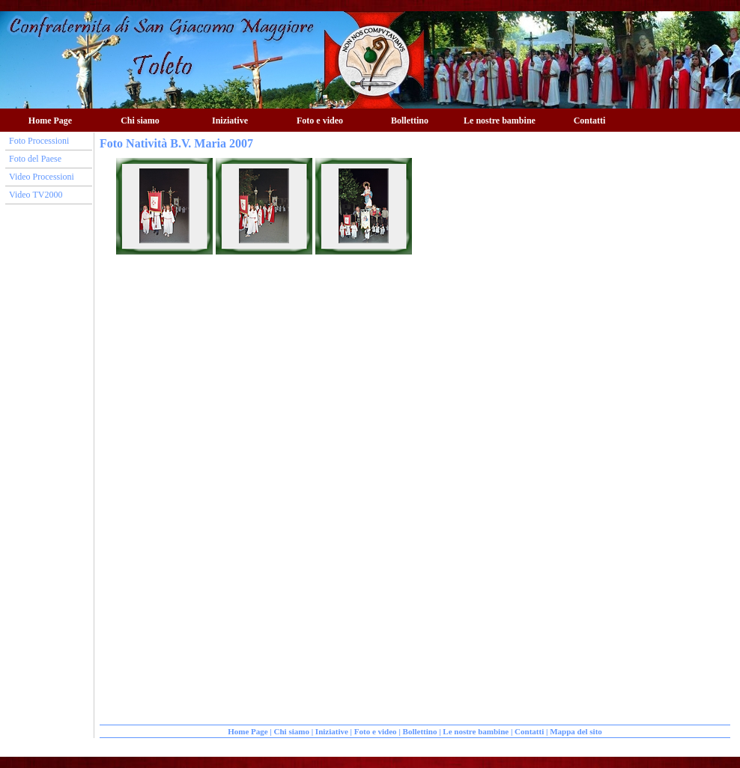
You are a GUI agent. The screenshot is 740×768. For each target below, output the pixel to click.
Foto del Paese (35, 158)
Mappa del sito (576, 731)
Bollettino (409, 120)
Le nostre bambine (500, 120)
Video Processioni (41, 176)
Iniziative (230, 120)
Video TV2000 (35, 194)
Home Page (50, 120)
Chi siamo (140, 120)
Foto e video (320, 120)
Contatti (590, 120)
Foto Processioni (39, 140)
